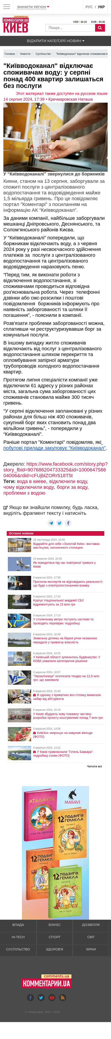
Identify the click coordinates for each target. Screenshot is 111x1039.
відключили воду (68, 481)
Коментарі (35, 1012)
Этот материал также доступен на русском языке (62, 93)
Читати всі (94, 766)
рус (89, 7)
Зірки (91, 949)
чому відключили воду (28, 487)
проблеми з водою (24, 493)
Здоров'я (54, 949)
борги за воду (72, 487)
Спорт (54, 937)
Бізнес (55, 925)
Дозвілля (91, 925)
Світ (90, 937)
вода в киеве (31, 481)
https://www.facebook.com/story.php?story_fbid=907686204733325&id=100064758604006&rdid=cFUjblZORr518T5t (55, 469)
